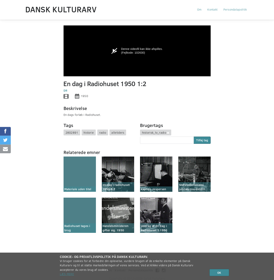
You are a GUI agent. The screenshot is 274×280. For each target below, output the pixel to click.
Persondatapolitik (235, 9)
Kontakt (212, 9)
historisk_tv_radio (154, 132)
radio (102, 132)
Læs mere (67, 274)
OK (219, 273)
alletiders (117, 132)
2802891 (72, 132)
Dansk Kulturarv (61, 9)
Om (199, 9)
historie (89, 132)
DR (65, 90)
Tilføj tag (202, 140)
